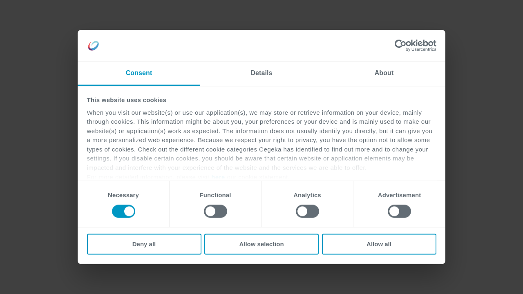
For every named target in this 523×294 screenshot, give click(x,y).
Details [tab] (261, 72)
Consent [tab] (139, 72)
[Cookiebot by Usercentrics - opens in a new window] (400, 46)
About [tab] (384, 72)
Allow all (379, 244)
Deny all (144, 244)
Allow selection (261, 244)
